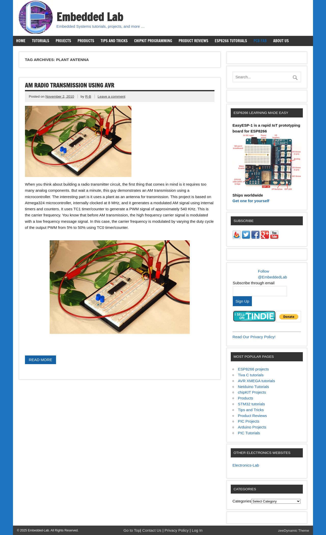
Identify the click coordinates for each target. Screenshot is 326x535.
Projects (63, 40)
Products (85, 40)
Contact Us (152, 530)
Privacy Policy (177, 530)
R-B (88, 96)
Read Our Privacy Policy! (254, 337)
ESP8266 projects (253, 369)
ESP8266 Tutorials (231, 40)
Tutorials (40, 40)
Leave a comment (111, 96)
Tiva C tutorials (251, 375)
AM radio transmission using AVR (69, 85)
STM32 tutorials (251, 404)
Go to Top (132, 530)
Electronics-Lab (246, 465)
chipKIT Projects (252, 392)
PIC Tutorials (249, 433)
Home (20, 40)
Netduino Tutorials (253, 386)
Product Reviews (193, 40)
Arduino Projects (252, 427)
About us (281, 40)
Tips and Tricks (114, 40)
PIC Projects (248, 421)
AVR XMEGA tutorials (256, 381)
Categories (242, 501)
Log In (197, 530)
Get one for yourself (251, 201)
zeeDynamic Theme (293, 530)
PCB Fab (260, 40)
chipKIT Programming (153, 40)
